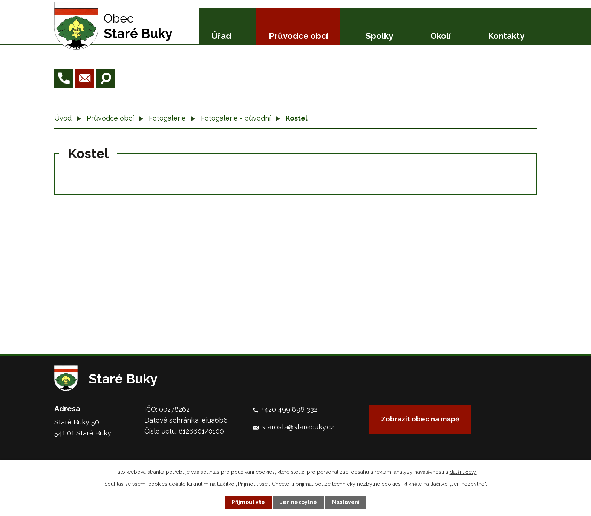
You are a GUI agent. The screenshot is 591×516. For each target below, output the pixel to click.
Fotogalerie (167, 118)
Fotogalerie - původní (236, 118)
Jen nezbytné (298, 502)
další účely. (463, 472)
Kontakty (506, 36)
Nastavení (346, 502)
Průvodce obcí (298, 36)
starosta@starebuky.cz (298, 427)
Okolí (440, 36)
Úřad (221, 36)
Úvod (63, 118)
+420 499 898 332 (289, 409)
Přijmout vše (248, 502)
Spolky (379, 36)
